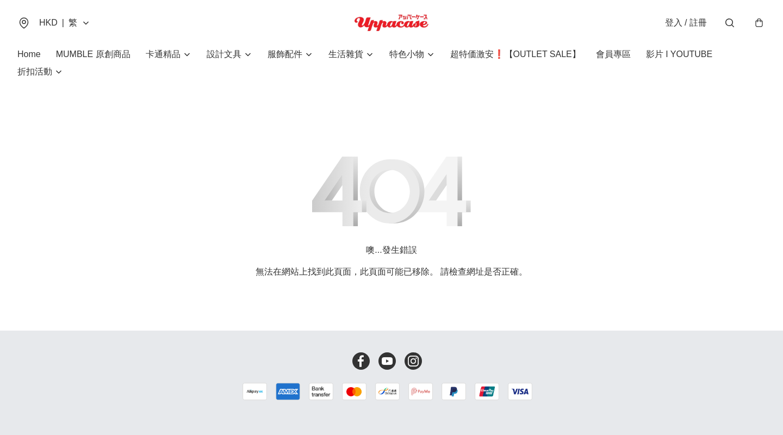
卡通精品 (163, 54)
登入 (686, 22)
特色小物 (406, 54)
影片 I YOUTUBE (679, 54)
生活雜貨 (345, 54)
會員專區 (613, 54)
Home (29, 54)
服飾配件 (285, 54)
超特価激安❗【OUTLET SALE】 (515, 54)
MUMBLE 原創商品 (93, 54)
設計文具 (224, 54)
